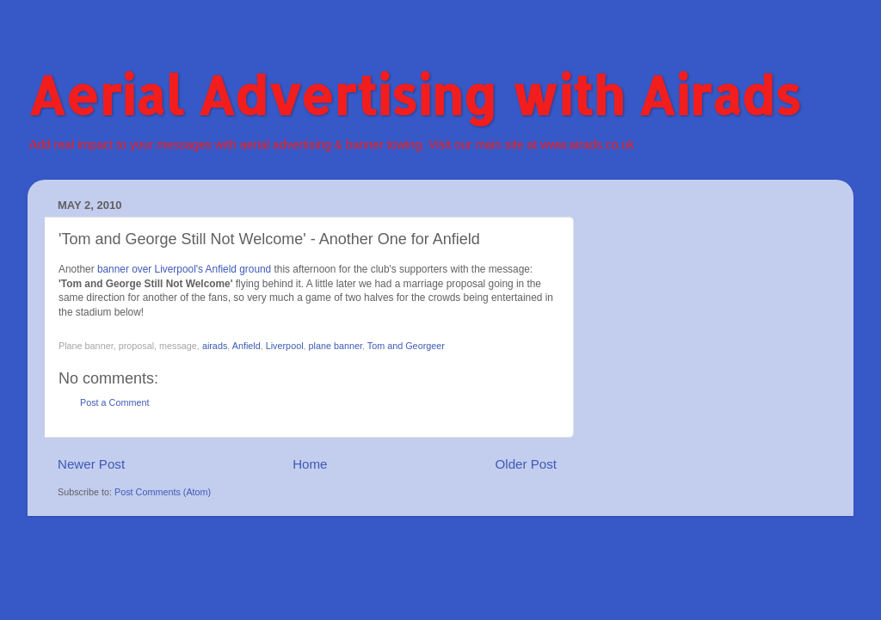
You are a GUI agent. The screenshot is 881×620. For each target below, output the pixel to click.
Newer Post (91, 464)
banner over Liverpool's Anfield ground (184, 269)
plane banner (335, 346)
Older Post (526, 464)
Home (310, 464)
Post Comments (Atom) (162, 492)
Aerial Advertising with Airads (414, 95)
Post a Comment (114, 402)
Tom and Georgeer (406, 346)
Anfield (246, 346)
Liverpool (285, 346)
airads (214, 346)
